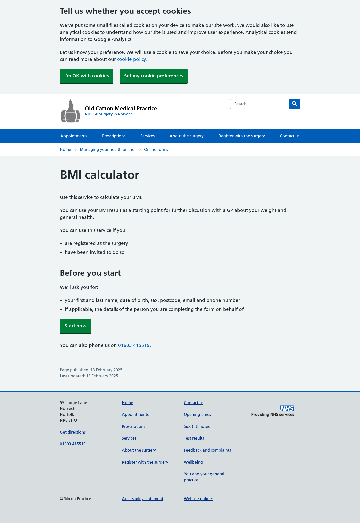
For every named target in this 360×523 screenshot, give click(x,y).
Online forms (156, 149)
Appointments (73, 136)
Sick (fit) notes (197, 426)
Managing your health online (108, 149)
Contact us (290, 136)
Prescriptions (114, 136)
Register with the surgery (242, 136)
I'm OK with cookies (86, 76)
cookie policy (131, 59)
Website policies (199, 498)
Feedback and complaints (207, 450)
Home (65, 149)
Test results (194, 438)
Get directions (73, 432)
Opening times (197, 414)
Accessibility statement (143, 498)
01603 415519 (134, 345)
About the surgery (187, 136)
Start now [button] (75, 326)
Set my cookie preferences (153, 76)
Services (147, 136)
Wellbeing (193, 462)
